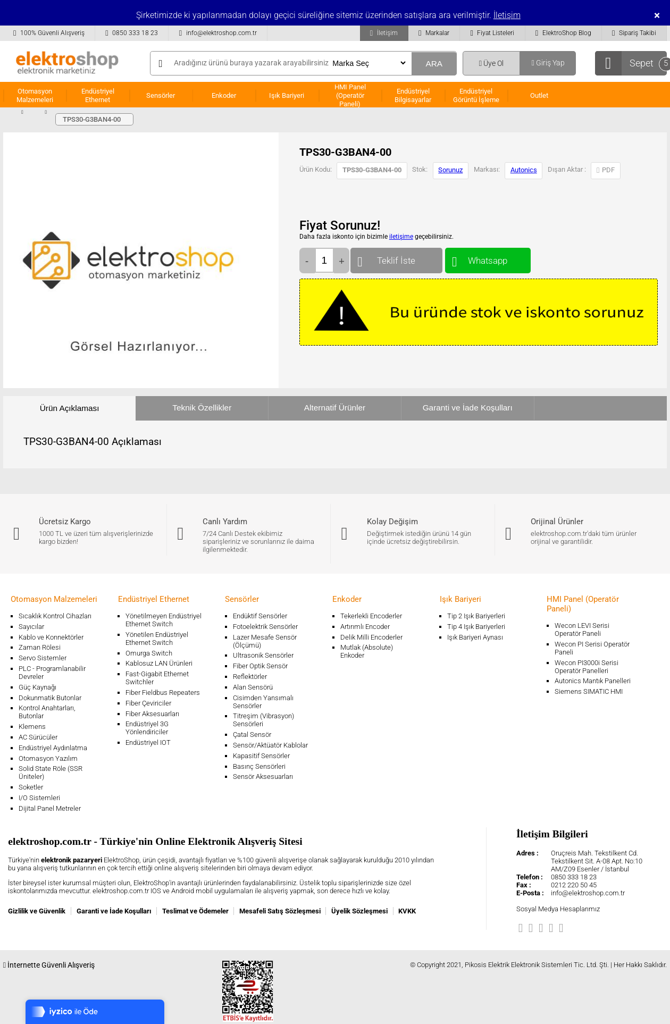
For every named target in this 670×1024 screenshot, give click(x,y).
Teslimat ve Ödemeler (195, 911)
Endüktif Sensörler (260, 616)
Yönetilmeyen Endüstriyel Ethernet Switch (163, 620)
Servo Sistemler (42, 658)
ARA (433, 63)
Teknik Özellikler (201, 407)
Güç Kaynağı (37, 687)
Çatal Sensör (252, 734)
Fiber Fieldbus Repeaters (162, 692)
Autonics (523, 170)
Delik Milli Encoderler (371, 637)
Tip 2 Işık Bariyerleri (476, 616)
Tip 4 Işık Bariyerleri (476, 627)
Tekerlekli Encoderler (371, 616)
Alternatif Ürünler (334, 407)
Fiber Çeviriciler (148, 703)
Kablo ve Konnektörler (51, 637)
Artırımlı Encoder (365, 627)
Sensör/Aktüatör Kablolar (270, 745)
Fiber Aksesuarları (152, 714)
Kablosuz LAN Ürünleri (158, 663)
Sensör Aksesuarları (263, 776)
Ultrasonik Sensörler (263, 655)
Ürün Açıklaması (69, 408)
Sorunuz (450, 170)
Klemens (32, 727)
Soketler (31, 787)
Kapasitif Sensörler (261, 756)
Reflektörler (250, 677)
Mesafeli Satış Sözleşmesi (280, 911)
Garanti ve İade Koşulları (468, 407)
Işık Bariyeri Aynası (475, 637)
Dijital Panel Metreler (50, 808)
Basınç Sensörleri (259, 766)
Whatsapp (488, 258)
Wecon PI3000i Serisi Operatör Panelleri (586, 667)
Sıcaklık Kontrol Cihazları (55, 616)
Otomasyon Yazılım (48, 758)
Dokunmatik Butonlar (50, 698)
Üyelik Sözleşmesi (359, 911)
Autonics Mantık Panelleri (593, 681)
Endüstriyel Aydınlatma (53, 748)
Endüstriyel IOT (148, 742)
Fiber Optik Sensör (260, 666)
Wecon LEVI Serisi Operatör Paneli (582, 629)
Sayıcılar (31, 627)
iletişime (401, 236)
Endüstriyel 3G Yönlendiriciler (147, 728)
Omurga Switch (148, 653)
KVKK (407, 911)
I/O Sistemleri (39, 798)
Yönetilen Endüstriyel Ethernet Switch (156, 639)
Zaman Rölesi (40, 647)
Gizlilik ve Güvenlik (36, 911)
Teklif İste (396, 258)
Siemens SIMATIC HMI (589, 691)
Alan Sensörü (253, 687)
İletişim (507, 15)
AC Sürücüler (38, 737)
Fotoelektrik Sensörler (265, 627)
